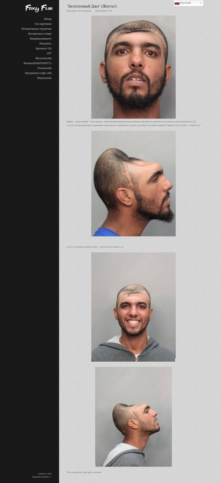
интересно (77, 472)
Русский (183, 3)
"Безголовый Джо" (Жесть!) (92, 6)
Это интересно (84, 10)
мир (85, 472)
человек (97, 472)
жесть (90, 472)
